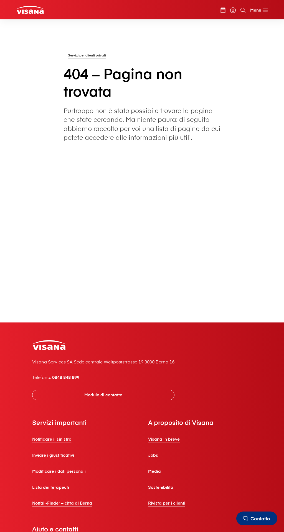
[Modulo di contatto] (103, 395)
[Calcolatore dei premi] (223, 10)
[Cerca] (243, 10)
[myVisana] (233, 10)
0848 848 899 (65, 377)
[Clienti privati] (30, 10)
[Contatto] (256, 518)
